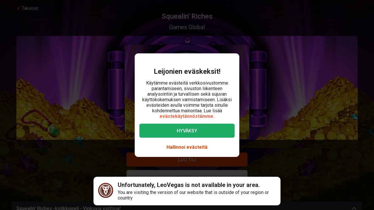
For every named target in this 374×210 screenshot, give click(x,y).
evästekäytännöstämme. (187, 116)
